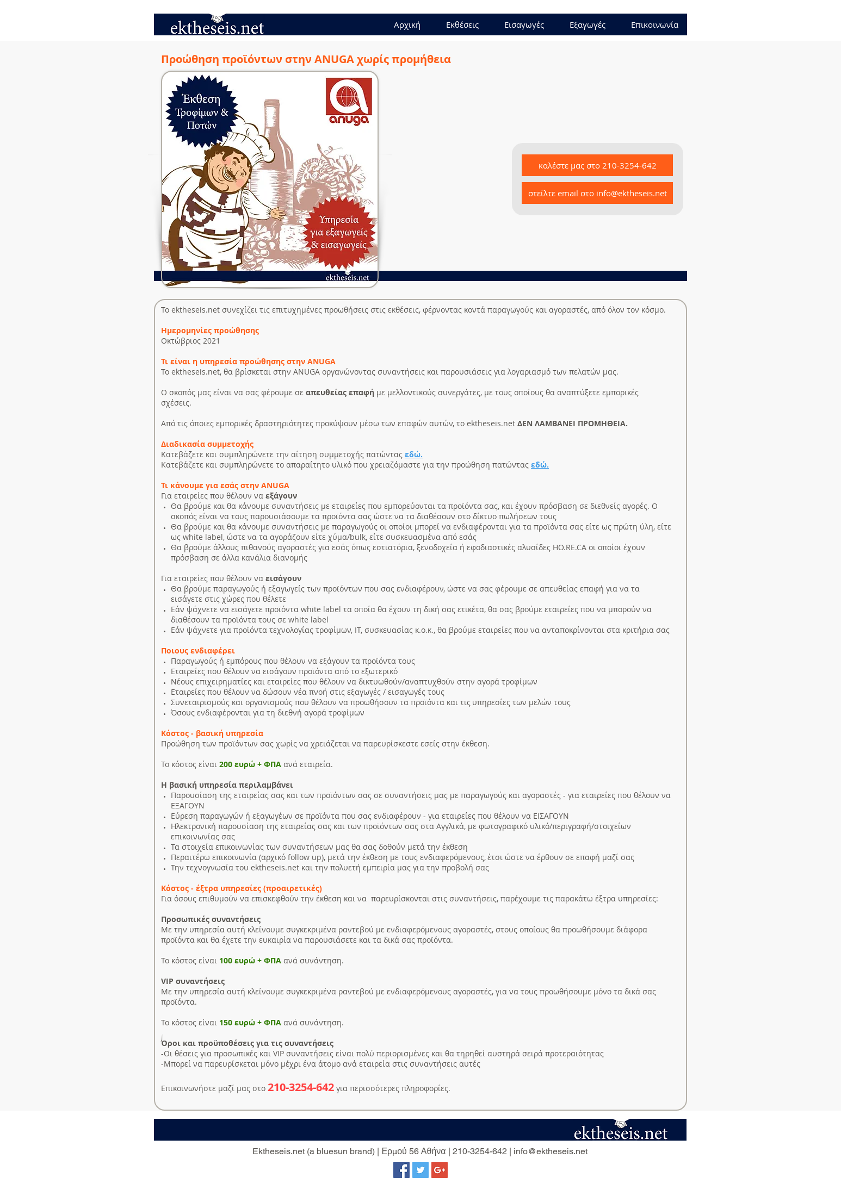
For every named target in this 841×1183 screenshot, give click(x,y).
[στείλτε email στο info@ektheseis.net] (597, 193)
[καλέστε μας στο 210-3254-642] (597, 165)
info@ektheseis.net (551, 1151)
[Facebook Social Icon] (401, 1170)
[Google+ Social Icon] (439, 1170)
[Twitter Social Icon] (420, 1170)
